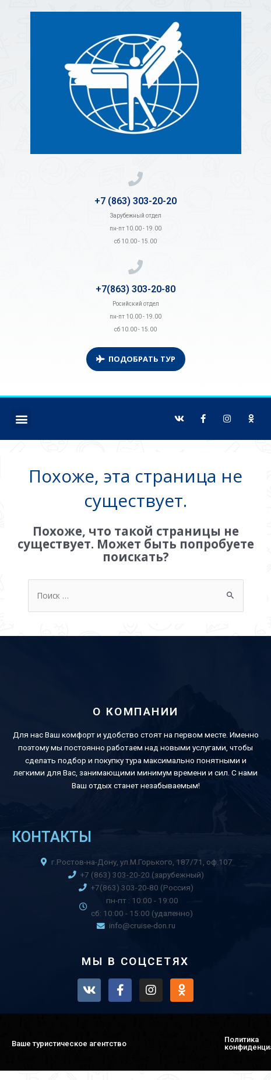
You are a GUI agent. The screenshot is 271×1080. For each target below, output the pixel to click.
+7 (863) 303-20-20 (135, 201)
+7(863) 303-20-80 (135, 289)
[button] (21, 418)
